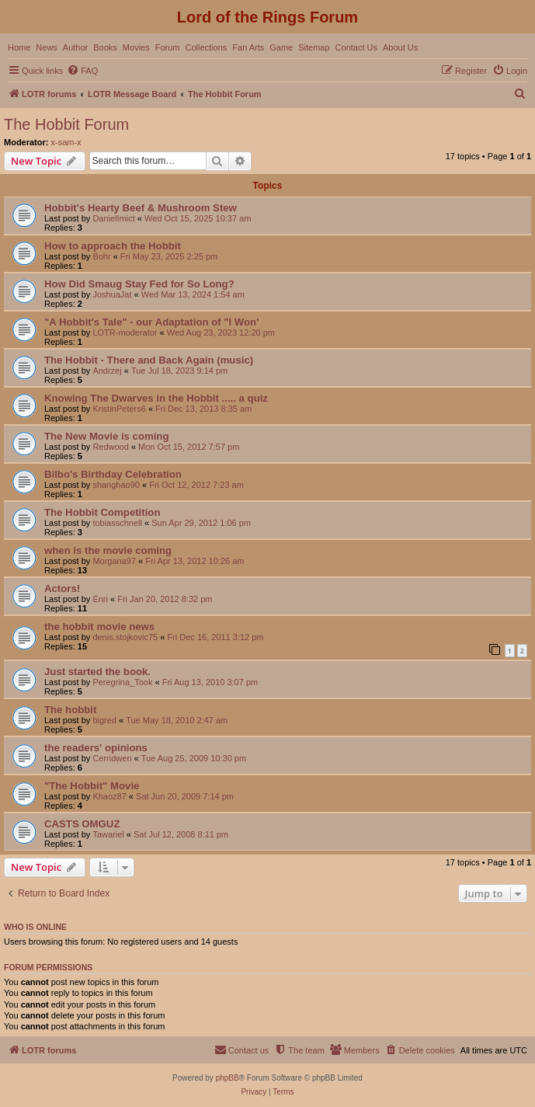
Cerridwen (111, 758)
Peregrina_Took (122, 682)
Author (75, 47)
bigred (104, 720)
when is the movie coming (108, 550)
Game (281, 47)
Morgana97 (114, 561)
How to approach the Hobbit (112, 246)
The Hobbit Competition (102, 512)
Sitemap (313, 47)
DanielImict (113, 218)
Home (19, 47)
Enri (100, 599)
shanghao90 (116, 484)
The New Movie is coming (106, 436)
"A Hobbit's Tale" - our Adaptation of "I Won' (151, 322)
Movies (136, 47)
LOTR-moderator (124, 332)
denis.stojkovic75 (125, 637)
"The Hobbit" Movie (91, 786)
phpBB (227, 1078)
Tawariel (107, 834)
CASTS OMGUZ (82, 824)
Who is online (35, 926)
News (46, 47)
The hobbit (70, 709)
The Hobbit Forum (66, 124)
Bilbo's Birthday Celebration (113, 474)
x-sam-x (66, 142)
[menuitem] (82, 70)
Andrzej (106, 370)
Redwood (110, 446)
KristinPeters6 (118, 408)
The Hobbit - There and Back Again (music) (148, 360)
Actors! (62, 588)
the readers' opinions (96, 748)
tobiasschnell (117, 522)
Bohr (101, 256)
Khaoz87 (109, 796)
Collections (206, 47)
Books (105, 47)
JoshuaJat (111, 294)
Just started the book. (97, 671)
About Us (400, 47)
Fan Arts (248, 47)
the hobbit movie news (99, 626)
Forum (167, 47)
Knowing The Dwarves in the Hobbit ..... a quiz (156, 398)
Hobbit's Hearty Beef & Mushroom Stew (140, 208)
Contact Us (356, 47)
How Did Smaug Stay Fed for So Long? (139, 284)
